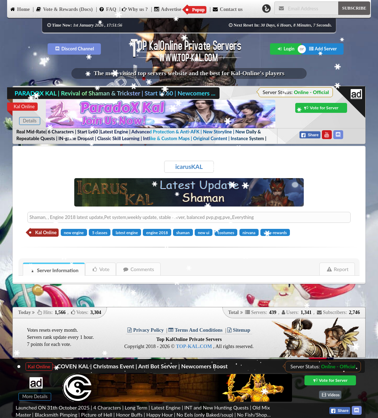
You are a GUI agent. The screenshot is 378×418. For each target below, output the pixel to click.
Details (29, 120)
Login (286, 48)
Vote (100, 269)
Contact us (227, 9)
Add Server (323, 48)
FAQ (108, 9)
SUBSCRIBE (354, 8)
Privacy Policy (145, 330)
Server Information (54, 270)
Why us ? (135, 9)
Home (20, 9)
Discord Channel (74, 48)
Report (337, 269)
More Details (35, 396)
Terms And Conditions (195, 330)
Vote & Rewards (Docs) (64, 9)
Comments (138, 269)
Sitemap (238, 330)
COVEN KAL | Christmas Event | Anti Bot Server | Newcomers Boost (142, 366)
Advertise (180, 9)
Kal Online (24, 106)
